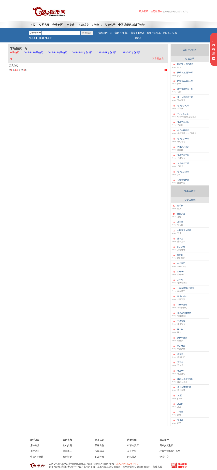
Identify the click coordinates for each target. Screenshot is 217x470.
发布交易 (67, 445)
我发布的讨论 (105, 33)
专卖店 (71, 24)
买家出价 (99, 445)
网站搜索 (131, 456)
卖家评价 (67, 456)
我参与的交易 (154, 33)
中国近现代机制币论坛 (131, 24)
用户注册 (35, 445)
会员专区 (57, 24)
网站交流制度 (166, 445)
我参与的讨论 (121, 33)
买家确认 (99, 451)
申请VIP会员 (36, 456)
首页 (32, 24)
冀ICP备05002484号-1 (127, 464)
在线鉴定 (84, 24)
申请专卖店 (133, 445)
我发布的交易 (138, 33)
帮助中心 (164, 456)
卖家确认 (67, 451)
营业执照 (157, 467)
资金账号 (110, 24)
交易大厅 (44, 24)
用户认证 (35, 451)
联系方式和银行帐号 (169, 451)
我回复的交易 (170, 33)
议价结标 (131, 451)
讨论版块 (97, 24)
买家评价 (99, 456)
